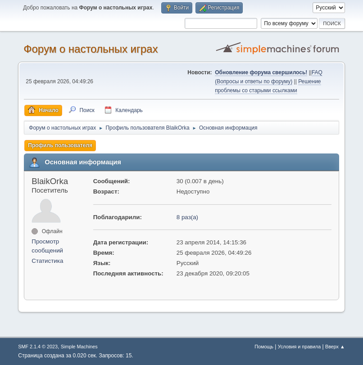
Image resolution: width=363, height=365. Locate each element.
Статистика (47, 260)
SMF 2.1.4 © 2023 (38, 346)
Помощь (263, 346)
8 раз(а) (187, 217)
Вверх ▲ (335, 346)
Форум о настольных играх (90, 49)
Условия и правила (299, 346)
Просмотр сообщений (47, 246)
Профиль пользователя (60, 145)
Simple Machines (79, 346)
